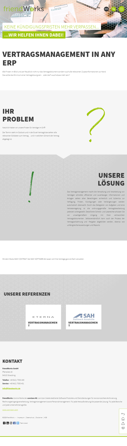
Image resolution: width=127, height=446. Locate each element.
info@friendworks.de (11, 388)
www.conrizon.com (10, 410)
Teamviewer (22, 423)
